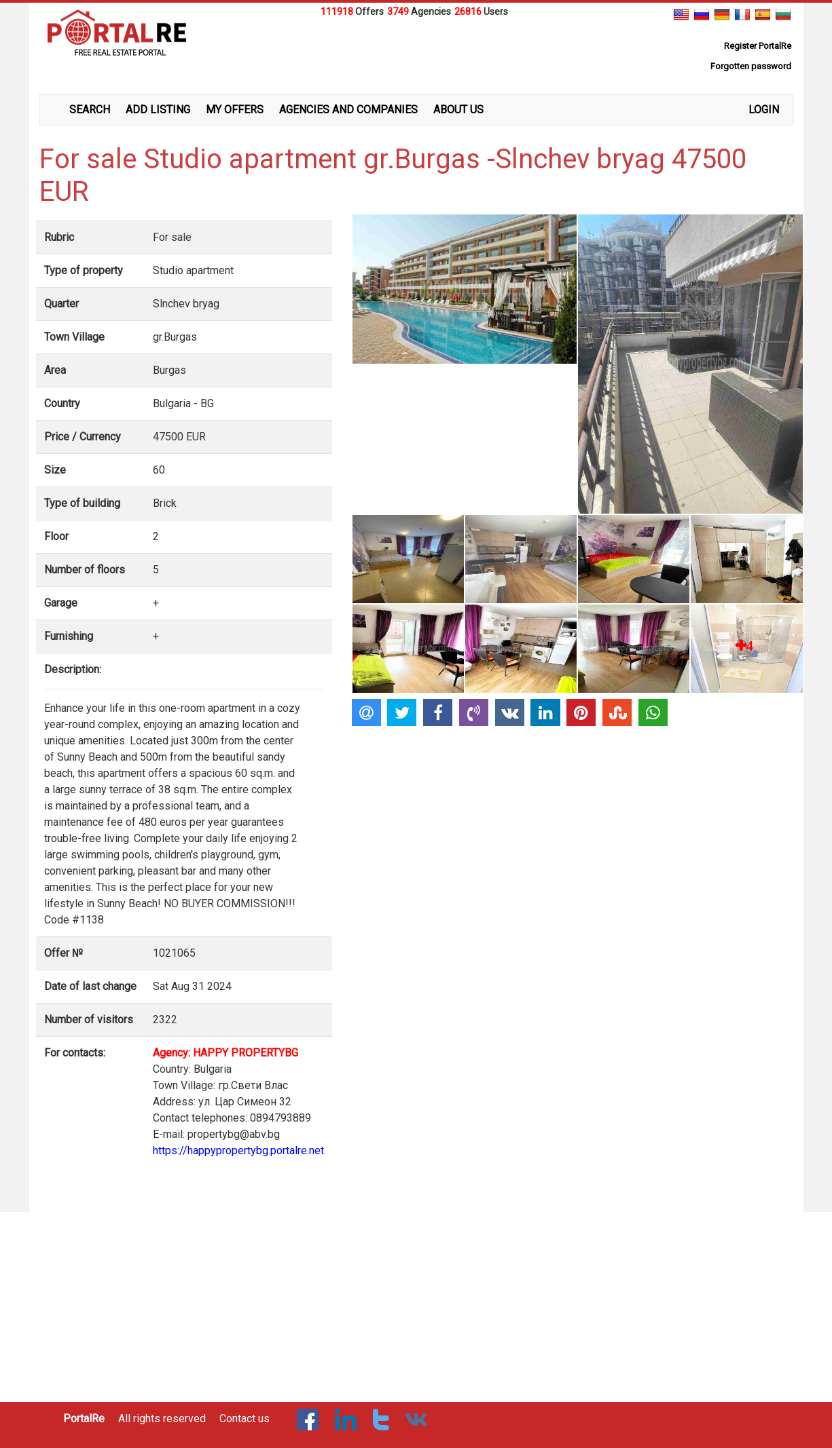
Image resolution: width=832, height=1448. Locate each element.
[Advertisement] (416, 54)
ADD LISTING (158, 109)
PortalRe (84, 1418)
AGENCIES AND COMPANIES (348, 109)
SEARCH (89, 109)
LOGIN (763, 109)
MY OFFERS (235, 109)
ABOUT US (458, 109)
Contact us (244, 1418)
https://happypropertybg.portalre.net (238, 1150)
